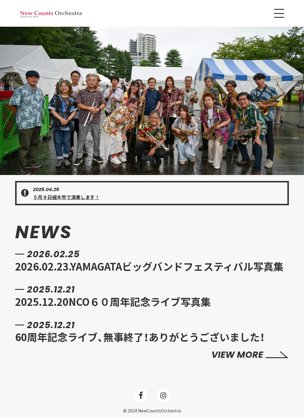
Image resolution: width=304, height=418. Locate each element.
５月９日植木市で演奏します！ (66, 197)
